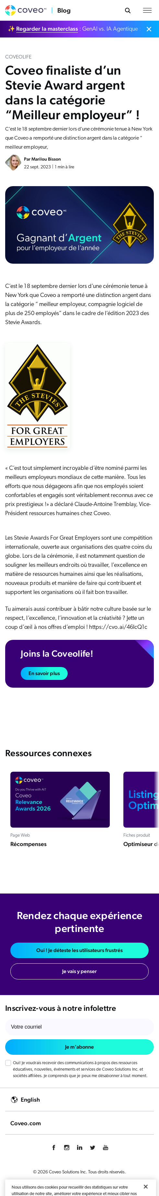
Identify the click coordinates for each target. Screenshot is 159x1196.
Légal (121, 1184)
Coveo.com (25, 1123)
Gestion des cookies (92, 1184)
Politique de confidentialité (43, 1184)
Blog (64, 10)
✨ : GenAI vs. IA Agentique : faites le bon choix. (75, 28)
